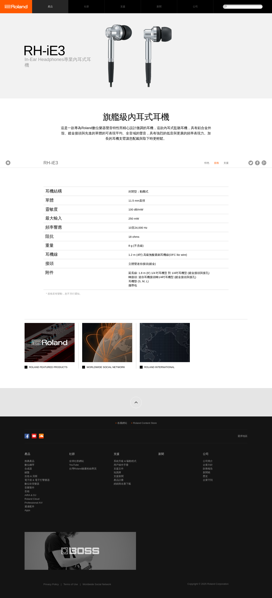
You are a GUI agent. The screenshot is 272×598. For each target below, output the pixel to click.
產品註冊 (119, 480)
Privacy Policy (51, 584)
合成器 (28, 468)
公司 (195, 6)
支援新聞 (119, 476)
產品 (27, 453)
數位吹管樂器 (32, 483)
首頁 (8, 162)
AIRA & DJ (30, 495)
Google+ (264, 162)
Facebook (257, 162)
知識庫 (117, 472)
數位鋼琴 (29, 464)
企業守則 (208, 480)
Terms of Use (70, 584)
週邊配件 (29, 506)
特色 (206, 162)
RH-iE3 (50, 162)
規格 (216, 162)
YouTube (74, 464)
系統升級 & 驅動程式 (125, 461)
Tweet (250, 162)
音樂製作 (29, 487)
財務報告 (208, 468)
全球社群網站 (76, 461)
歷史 (205, 476)
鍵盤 (27, 472)
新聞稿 (206, 472)
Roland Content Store (145, 423)
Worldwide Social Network (97, 584)
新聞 (159, 6)
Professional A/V (33, 502)
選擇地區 (242, 436)
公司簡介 (208, 461)
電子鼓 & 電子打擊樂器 (37, 480)
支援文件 (119, 468)
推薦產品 (29, 461)
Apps (27, 510)
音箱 (27, 491)
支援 (122, 6)
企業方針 (208, 464)
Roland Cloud (32, 498)
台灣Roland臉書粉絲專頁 (83, 468)
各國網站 (122, 423)
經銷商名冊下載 (122, 483)
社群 (86, 6)
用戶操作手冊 (121, 464)
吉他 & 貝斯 (31, 476)
